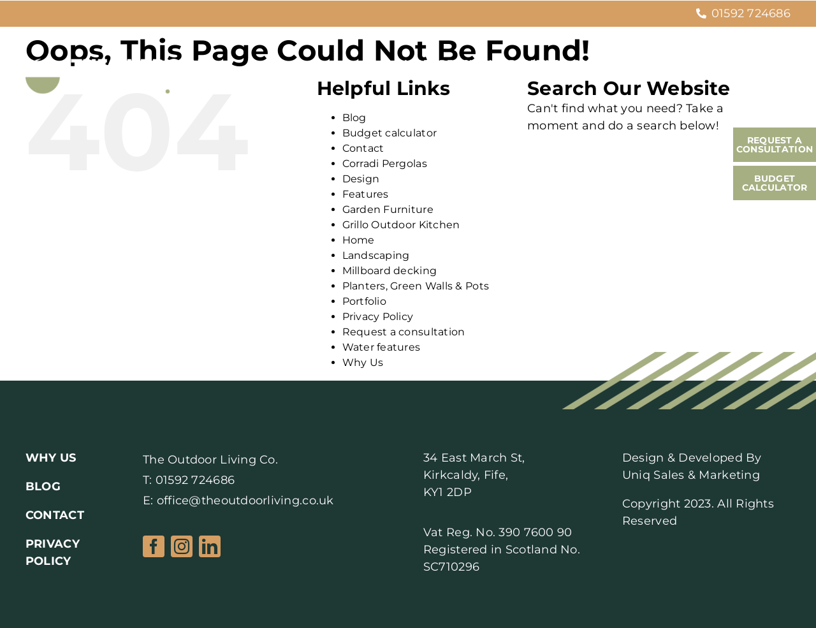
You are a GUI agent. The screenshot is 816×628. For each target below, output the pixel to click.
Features (365, 194)
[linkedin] (210, 546)
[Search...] (648, 160)
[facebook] (153, 546)
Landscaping (376, 255)
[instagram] (182, 546)
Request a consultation (403, 332)
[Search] (540, 160)
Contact (363, 148)
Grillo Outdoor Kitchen (401, 225)
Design (361, 179)
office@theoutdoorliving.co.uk (245, 500)
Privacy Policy (378, 316)
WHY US (51, 458)
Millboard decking (389, 271)
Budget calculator (389, 133)
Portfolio (364, 301)
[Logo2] (117, 64)
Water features (381, 347)
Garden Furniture (387, 209)
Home (358, 240)
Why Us (363, 362)
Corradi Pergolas (384, 163)
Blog (354, 118)
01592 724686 (750, 13)
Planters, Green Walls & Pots (416, 286)
